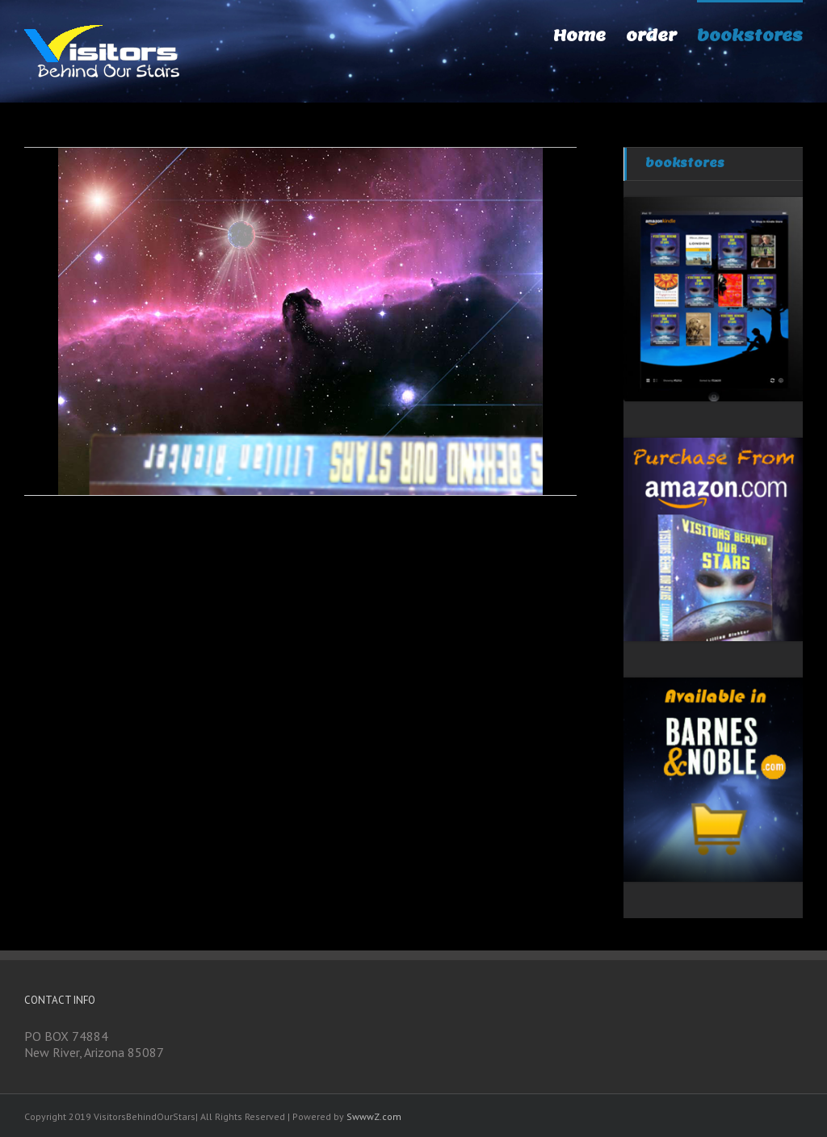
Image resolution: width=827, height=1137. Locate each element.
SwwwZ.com (373, 1116)
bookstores (684, 163)
